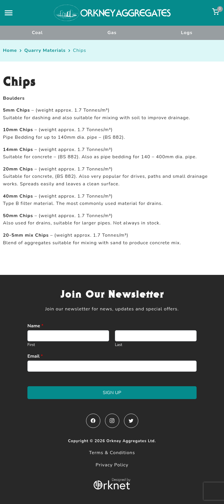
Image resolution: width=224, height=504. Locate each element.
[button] (9, 13)
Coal (37, 32)
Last (118, 345)
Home (10, 50)
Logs (186, 32)
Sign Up (112, 392)
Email (35, 356)
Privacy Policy (112, 465)
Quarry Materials (45, 50)
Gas (111, 32)
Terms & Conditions (112, 452)
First (31, 345)
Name (35, 326)
